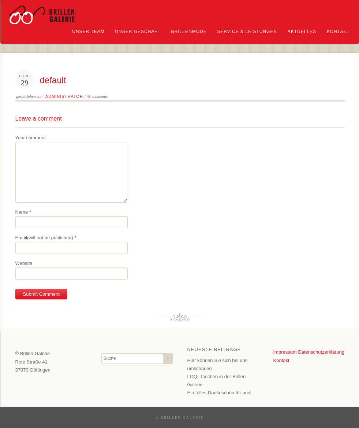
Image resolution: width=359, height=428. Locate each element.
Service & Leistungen (247, 31)
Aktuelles (302, 31)
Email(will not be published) (44, 237)
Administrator (64, 96)
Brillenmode (189, 31)
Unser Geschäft (138, 31)
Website (24, 263)
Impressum (285, 352)
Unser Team (88, 31)
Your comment (30, 137)
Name (21, 212)
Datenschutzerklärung (321, 352)
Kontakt (338, 31)
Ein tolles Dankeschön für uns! (219, 392)
